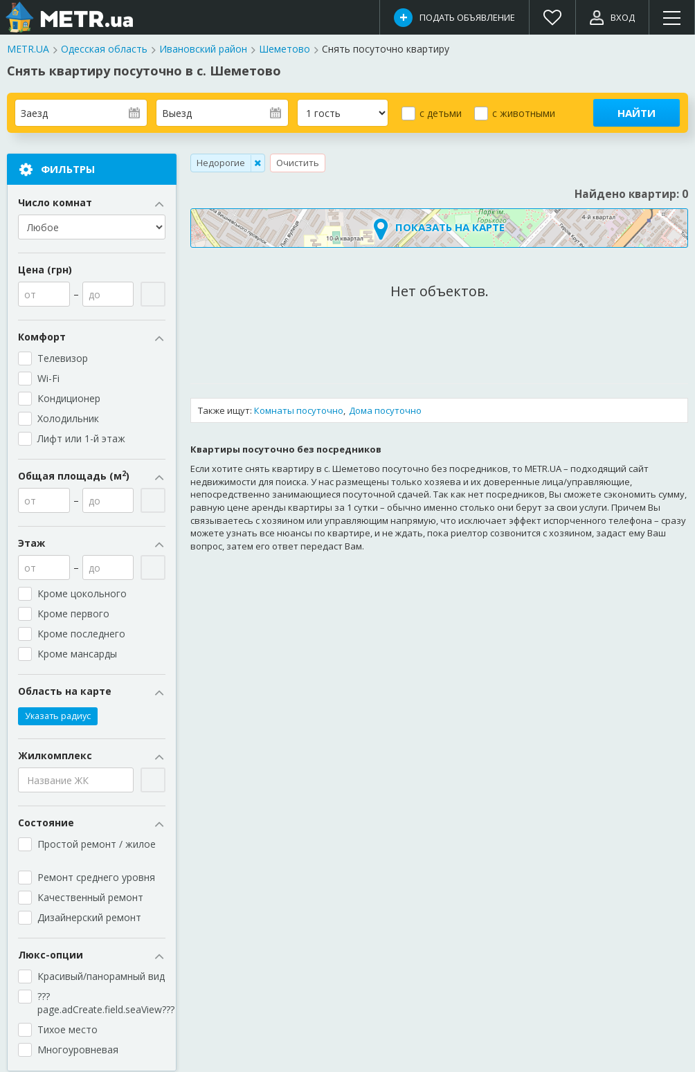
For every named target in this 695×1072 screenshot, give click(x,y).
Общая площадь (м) (91, 477)
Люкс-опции (91, 956)
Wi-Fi (48, 378)
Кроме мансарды (83, 654)
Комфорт (91, 338)
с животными (523, 113)
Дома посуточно (385, 410)
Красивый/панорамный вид (101, 976)
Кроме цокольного (87, 594)
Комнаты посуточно (298, 410)
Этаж (91, 544)
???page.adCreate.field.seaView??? (101, 1003)
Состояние (91, 823)
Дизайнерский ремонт (89, 918)
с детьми (440, 113)
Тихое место (67, 1030)
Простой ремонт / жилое (98, 850)
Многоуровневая (77, 1050)
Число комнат (91, 203)
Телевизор (62, 358)
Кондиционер (68, 399)
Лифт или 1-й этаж (81, 439)
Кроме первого (73, 614)
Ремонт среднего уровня (96, 877)
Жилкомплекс (91, 756)
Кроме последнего (81, 634)
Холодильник (68, 419)
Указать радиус (58, 717)
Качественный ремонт (90, 898)
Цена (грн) (45, 270)
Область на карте (91, 692)
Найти (636, 113)
